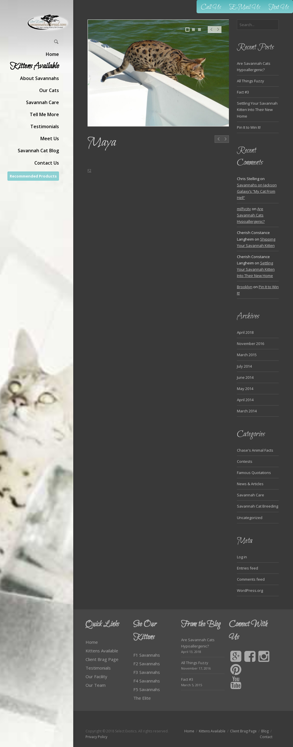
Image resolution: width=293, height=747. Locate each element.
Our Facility (96, 676)
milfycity (244, 208)
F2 (89, 170)
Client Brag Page (102, 659)
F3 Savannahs (146, 672)
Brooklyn (244, 286)
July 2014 (244, 366)
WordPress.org (250, 590)
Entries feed (247, 568)
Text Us (279, 7)
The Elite (142, 698)
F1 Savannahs (146, 655)
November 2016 (250, 343)
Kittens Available (102, 651)
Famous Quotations (254, 472)
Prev (211, 32)
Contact (266, 736)
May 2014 (245, 388)
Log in (242, 556)
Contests (244, 461)
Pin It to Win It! (249, 127)
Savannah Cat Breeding (257, 506)
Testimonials (98, 668)
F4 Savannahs (146, 681)
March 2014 (247, 411)
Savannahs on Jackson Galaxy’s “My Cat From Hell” (257, 191)
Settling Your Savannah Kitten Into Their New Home (257, 109)
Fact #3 (243, 92)
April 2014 (245, 399)
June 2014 (245, 377)
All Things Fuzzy (250, 80)
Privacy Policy (96, 736)
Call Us (211, 7)
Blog (265, 731)
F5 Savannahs (146, 689)
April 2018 (245, 332)
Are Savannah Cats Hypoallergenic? (251, 215)
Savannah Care (250, 495)
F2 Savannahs (146, 663)
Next (218, 32)
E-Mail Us (244, 7)
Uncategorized (249, 517)
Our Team (96, 685)
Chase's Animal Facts (255, 450)
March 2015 (247, 354)
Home (92, 642)
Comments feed (251, 579)
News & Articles (250, 483)
